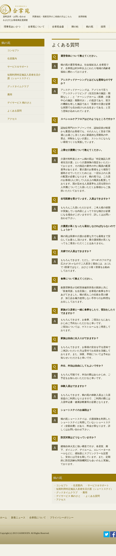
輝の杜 (75, 26)
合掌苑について (36, 26)
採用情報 (82, 16)
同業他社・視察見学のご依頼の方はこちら (52, 16)
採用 (103, 26)
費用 (85, 492)
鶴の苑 (89, 26)
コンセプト (62, 485)
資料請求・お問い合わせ (14, 16)
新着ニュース (18, 517)
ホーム (3, 517)
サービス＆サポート (98, 485)
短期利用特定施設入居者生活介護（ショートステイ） (84, 489)
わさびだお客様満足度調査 (15, 20)
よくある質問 (93, 496)
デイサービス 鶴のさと (68, 496)
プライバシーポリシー (62, 517)
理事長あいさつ (12, 26)
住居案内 (78, 485)
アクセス (61, 499)
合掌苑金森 (58, 26)
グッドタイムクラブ (67, 492)
